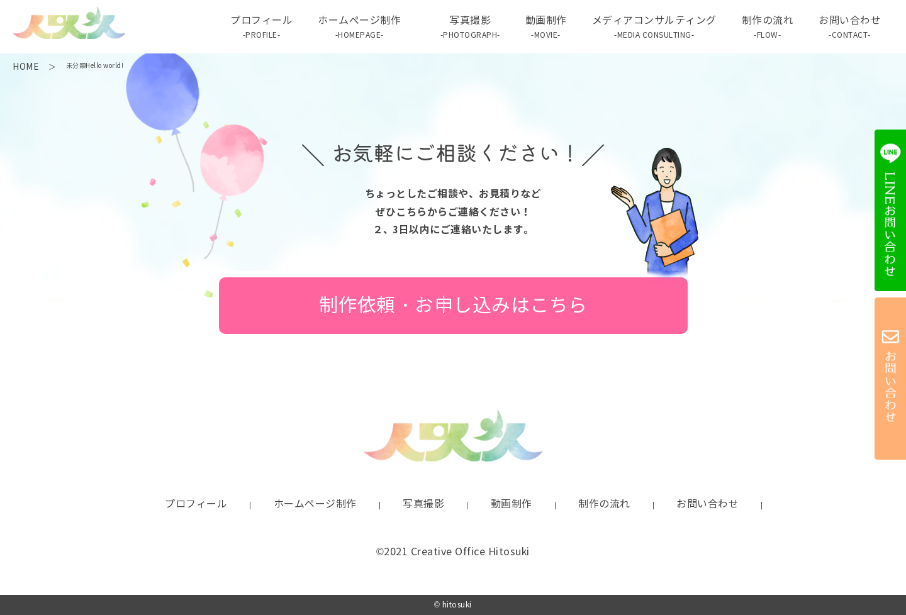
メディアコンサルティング (654, 27)
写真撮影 (470, 27)
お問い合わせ (850, 27)
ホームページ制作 (315, 504)
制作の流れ (768, 27)
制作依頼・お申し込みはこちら (453, 305)
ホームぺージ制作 (359, 27)
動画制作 (546, 27)
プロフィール (261, 27)
